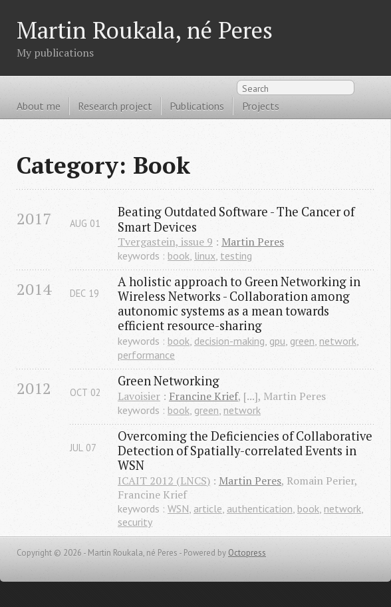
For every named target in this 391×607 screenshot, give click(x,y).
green (302, 340)
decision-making (229, 340)
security (135, 521)
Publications (197, 105)
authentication (260, 508)
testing (236, 255)
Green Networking (168, 380)
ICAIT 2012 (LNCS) (164, 480)
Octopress (247, 552)
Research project (115, 105)
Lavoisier (139, 396)
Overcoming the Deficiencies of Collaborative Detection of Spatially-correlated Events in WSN (246, 451)
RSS (367, 90)
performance (146, 354)
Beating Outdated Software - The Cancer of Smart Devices (237, 219)
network (337, 340)
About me (39, 105)
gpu (277, 340)
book (179, 255)
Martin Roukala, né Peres (145, 29)
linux (204, 255)
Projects (260, 105)
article (208, 508)
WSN (178, 508)
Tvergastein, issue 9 (165, 241)
